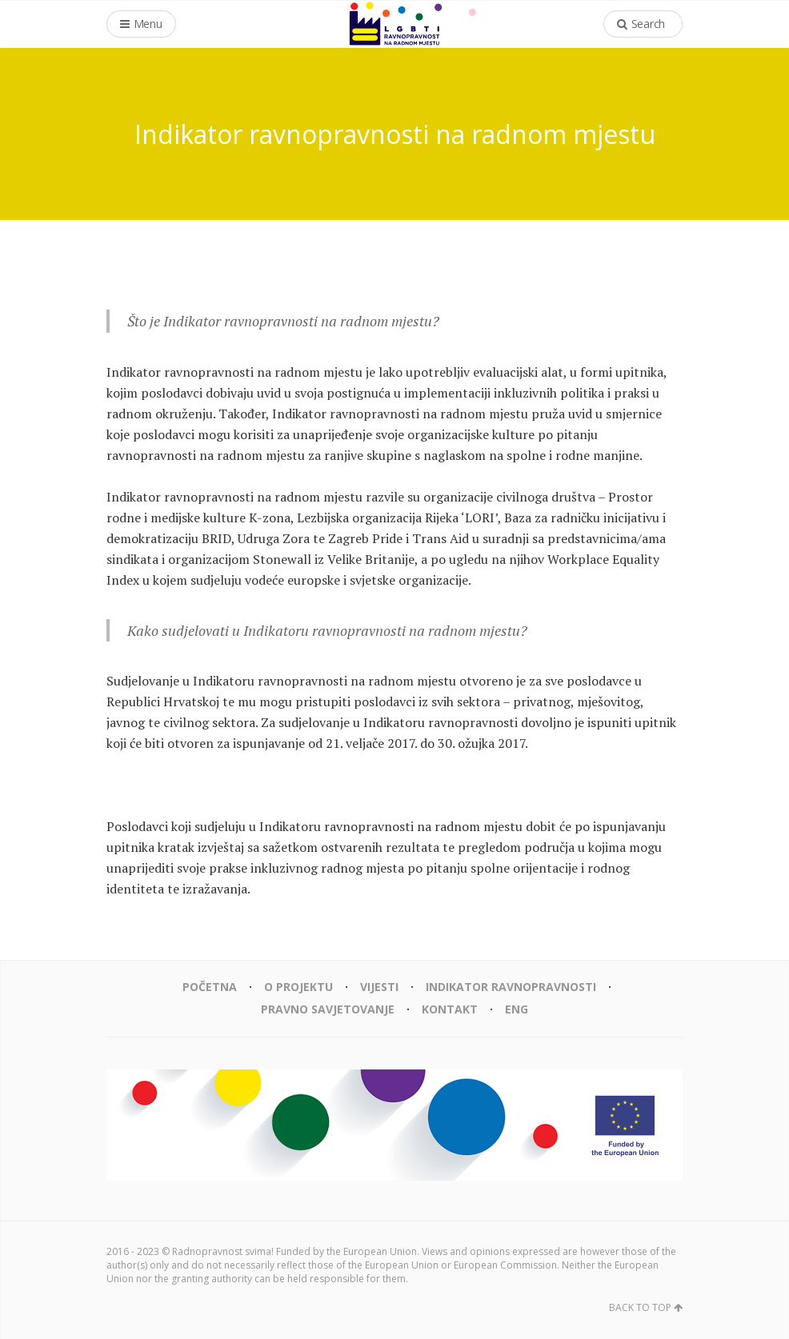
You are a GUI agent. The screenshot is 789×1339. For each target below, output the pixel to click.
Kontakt (450, 1009)
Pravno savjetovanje (327, 1009)
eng (516, 1009)
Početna (209, 986)
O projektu (298, 986)
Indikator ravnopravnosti (511, 986)
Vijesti (379, 986)
